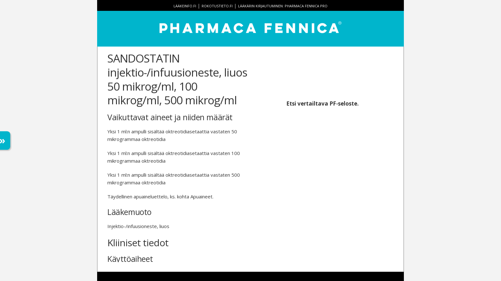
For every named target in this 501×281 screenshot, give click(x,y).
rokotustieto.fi (217, 6)
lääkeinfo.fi (184, 6)
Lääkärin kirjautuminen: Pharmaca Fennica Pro (283, 6)
